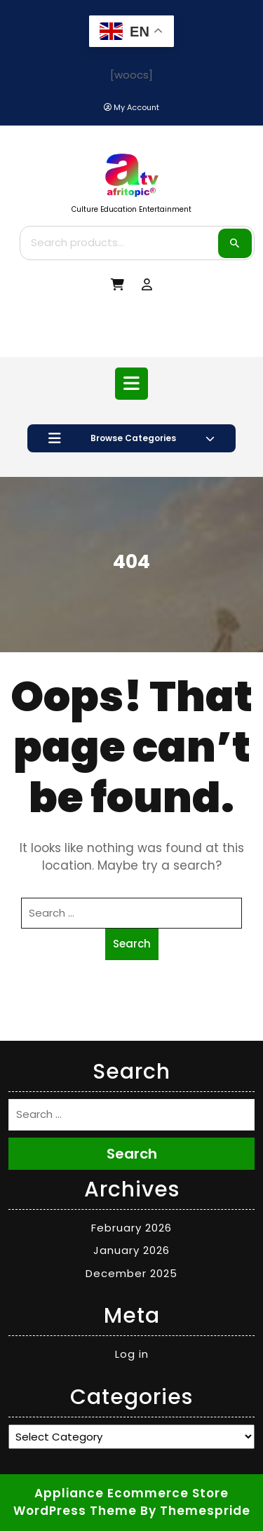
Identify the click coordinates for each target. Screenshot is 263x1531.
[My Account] (131, 108)
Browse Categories (131, 438)
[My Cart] (117, 285)
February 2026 (131, 1227)
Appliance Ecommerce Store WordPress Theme (121, 1502)
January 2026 (131, 1250)
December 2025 (131, 1273)
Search (235, 243)
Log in (132, 1354)
